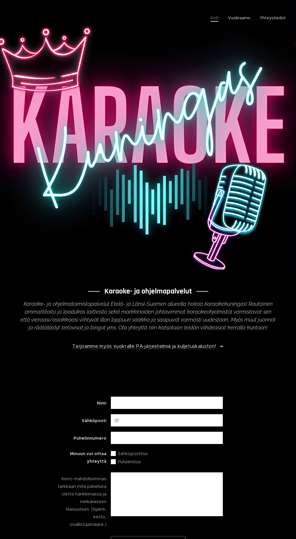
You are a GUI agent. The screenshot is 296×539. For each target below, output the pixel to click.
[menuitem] (216, 18)
